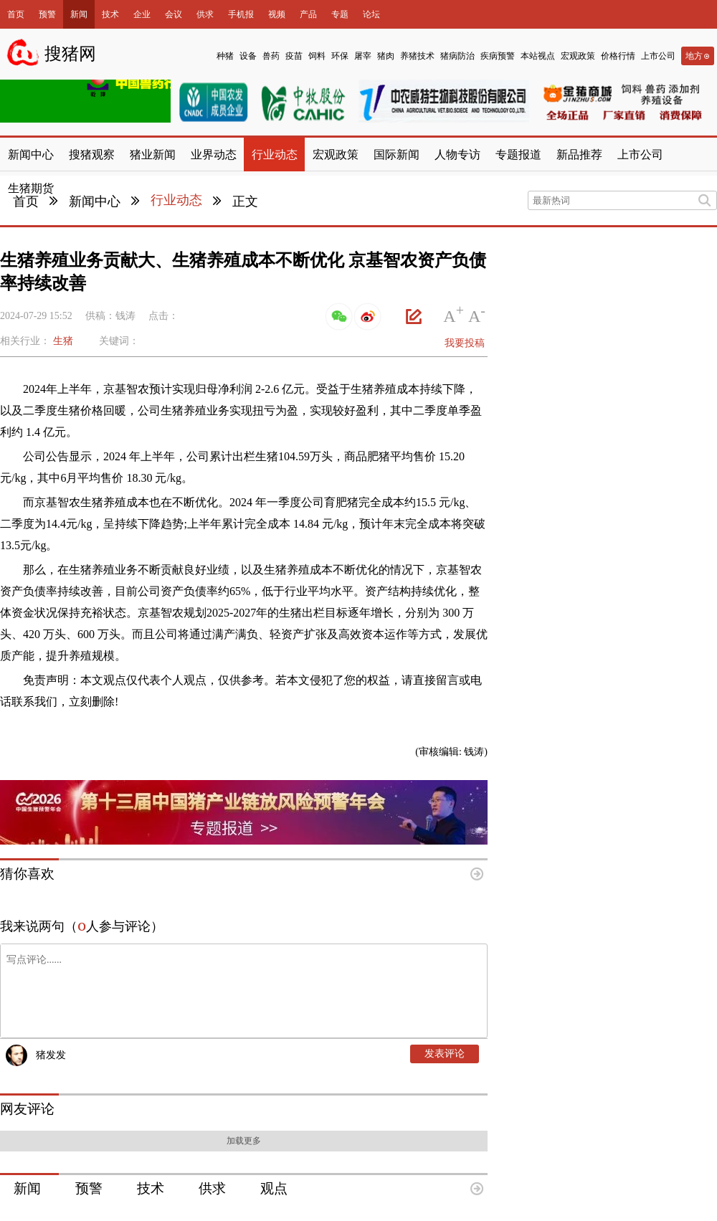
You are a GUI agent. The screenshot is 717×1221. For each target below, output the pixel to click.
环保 (339, 56)
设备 (248, 56)
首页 (15, 14)
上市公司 (658, 56)
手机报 (241, 14)
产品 (308, 14)
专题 (339, 14)
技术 (110, 14)
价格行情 (618, 56)
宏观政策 (578, 56)
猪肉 (385, 56)
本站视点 (538, 56)
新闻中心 (94, 201)
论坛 (371, 14)
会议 (173, 14)
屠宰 (362, 56)
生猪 (63, 341)
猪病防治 (457, 56)
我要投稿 (465, 343)
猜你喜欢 (27, 873)
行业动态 (176, 200)
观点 (274, 1188)
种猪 (225, 56)
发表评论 (444, 1053)
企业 (142, 14)
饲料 (317, 56)
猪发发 (51, 1055)
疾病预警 (497, 56)
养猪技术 (417, 56)
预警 (47, 14)
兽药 (271, 56)
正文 (245, 201)
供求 (205, 14)
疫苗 (294, 56)
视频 (276, 14)
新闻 (78, 14)
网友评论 (27, 1108)
